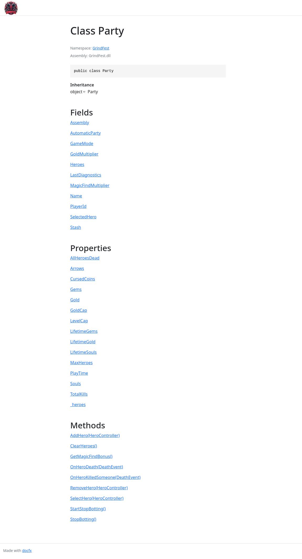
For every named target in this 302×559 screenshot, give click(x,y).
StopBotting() (83, 519)
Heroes (77, 164)
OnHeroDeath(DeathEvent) (96, 467)
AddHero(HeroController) (95, 435)
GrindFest (101, 48)
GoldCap (78, 310)
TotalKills (79, 394)
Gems (76, 289)
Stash (75, 227)
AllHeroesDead (85, 258)
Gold (74, 300)
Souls (75, 383)
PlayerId (78, 206)
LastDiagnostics (85, 175)
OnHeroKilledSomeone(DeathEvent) (105, 477)
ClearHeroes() (83, 446)
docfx (27, 550)
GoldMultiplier (84, 154)
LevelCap (79, 321)
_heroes (78, 404)
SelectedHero (83, 217)
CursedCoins (82, 279)
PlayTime (79, 373)
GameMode (81, 143)
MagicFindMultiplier (89, 185)
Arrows (77, 268)
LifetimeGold (82, 342)
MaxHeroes (81, 363)
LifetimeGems (84, 331)
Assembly (79, 122)
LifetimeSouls (83, 352)
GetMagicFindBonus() (91, 456)
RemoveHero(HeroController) (99, 488)
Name (76, 196)
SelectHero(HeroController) (96, 498)
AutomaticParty (85, 133)
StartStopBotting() (88, 509)
